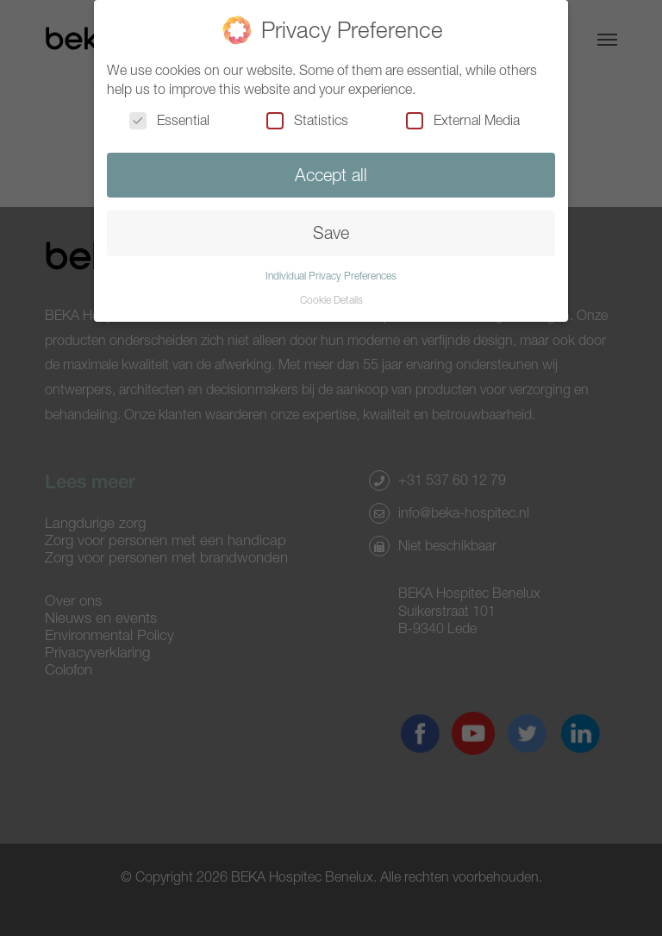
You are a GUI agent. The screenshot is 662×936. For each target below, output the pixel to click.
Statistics (307, 120)
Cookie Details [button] (331, 299)
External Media (463, 120)
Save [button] (331, 232)
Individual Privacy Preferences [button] (331, 275)
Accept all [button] (331, 175)
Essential (169, 120)
